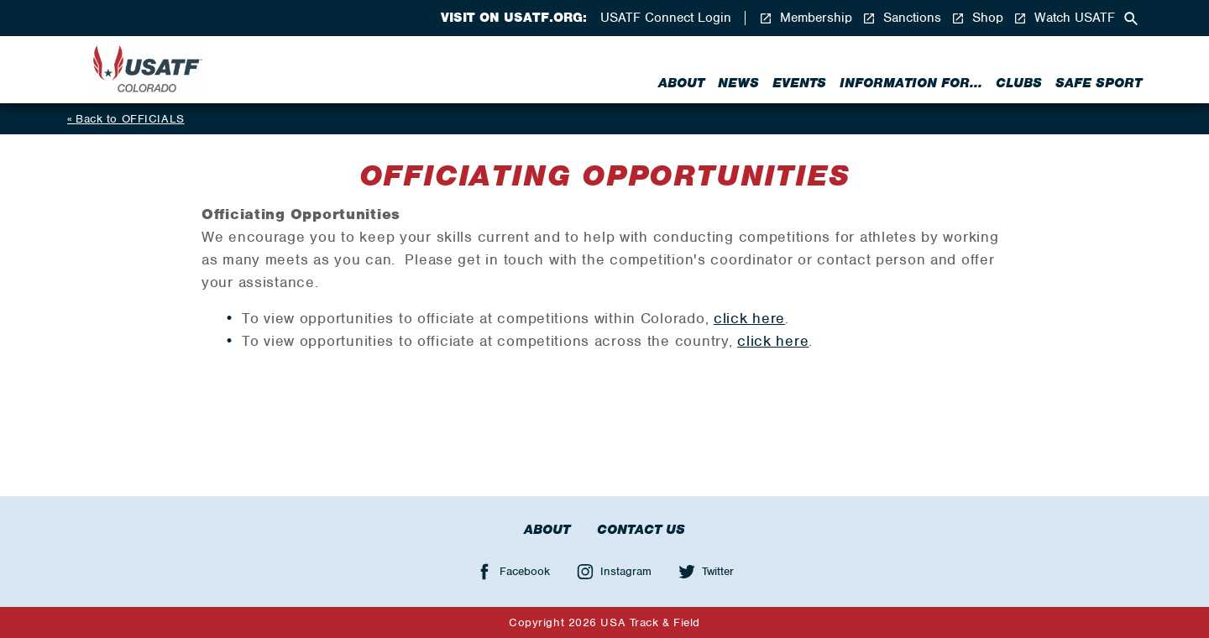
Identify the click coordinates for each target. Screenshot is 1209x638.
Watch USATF (1064, 18)
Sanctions (901, 18)
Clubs (1019, 83)
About (681, 83)
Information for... (911, 83)
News (738, 83)
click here (749, 318)
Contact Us (641, 529)
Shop (977, 18)
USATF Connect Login (665, 18)
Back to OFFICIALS (130, 119)
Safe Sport (1098, 83)
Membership (805, 18)
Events (799, 83)
